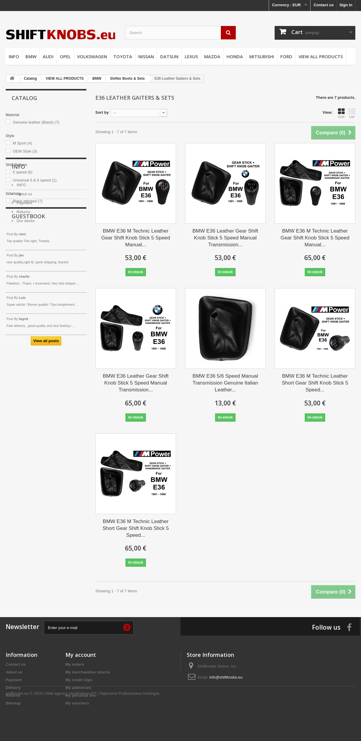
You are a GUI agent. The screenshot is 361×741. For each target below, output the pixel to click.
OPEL (65, 56)
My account (80, 654)
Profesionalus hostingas (139, 724)
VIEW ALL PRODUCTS (321, 56)
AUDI (48, 56)
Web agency (56, 724)
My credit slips (78, 680)
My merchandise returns (87, 672)
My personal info (80, 695)
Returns (23, 271)
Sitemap (13, 703)
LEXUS (191, 56)
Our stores (25, 280)
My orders (74, 664)
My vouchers (77, 703)
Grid (341, 113)
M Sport (22, 143)
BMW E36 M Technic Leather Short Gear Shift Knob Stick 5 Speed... (315, 383)
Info (18, 228)
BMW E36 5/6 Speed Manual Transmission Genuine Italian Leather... (225, 383)
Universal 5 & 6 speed (35, 180)
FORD (286, 56)
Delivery (13, 687)
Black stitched (28, 201)
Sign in (345, 5)
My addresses (78, 687)
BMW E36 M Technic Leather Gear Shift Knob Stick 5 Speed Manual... (135, 237)
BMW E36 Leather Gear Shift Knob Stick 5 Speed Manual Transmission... (225, 237)
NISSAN (146, 56)
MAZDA (212, 56)
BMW (30, 56)
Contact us (323, 5)
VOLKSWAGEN (92, 56)
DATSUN (169, 56)
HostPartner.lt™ (83, 724)
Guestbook (28, 302)
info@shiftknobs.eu (226, 677)
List (351, 113)
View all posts (46, 427)
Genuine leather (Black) (36, 122)
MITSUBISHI (261, 56)
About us (24, 253)
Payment (24, 262)
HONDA (235, 56)
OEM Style (25, 151)
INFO (14, 56)
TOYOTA (122, 56)
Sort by (102, 112)
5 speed (23, 172)
